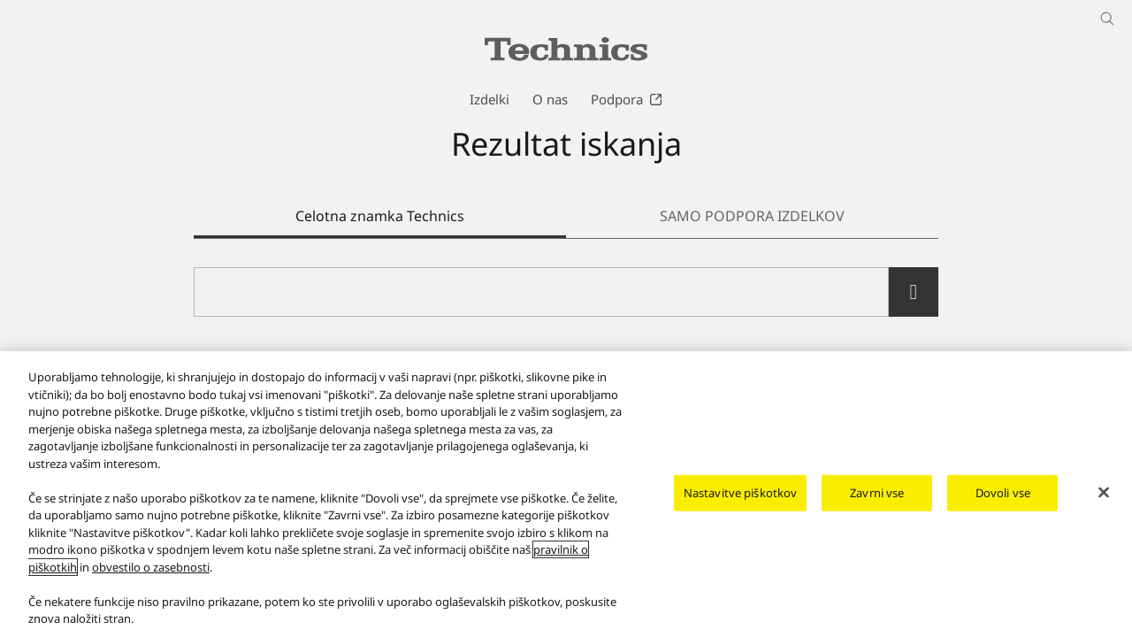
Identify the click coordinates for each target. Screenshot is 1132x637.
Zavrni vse (877, 502)
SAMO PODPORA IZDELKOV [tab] (752, 216)
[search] (913, 292)
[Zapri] (1103, 502)
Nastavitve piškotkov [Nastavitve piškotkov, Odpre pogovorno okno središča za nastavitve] (741, 502)
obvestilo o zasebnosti (151, 578)
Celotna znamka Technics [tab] (379, 216)
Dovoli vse (1002, 502)
